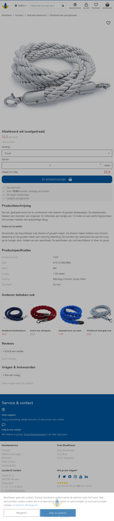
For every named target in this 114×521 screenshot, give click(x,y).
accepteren (18, 505)
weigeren (33, 505)
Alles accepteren (57, 512)
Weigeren (21, 512)
